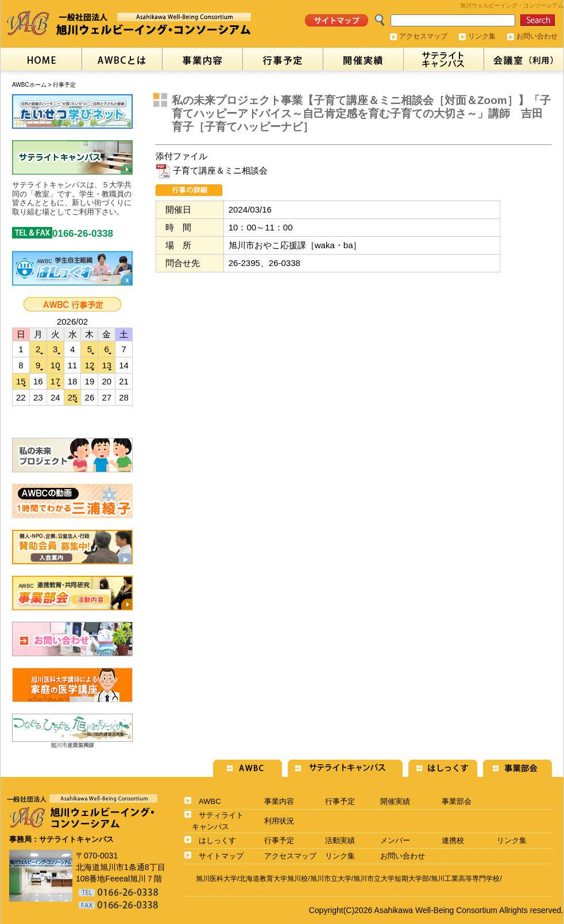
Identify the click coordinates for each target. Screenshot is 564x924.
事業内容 (279, 801)
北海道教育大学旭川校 (273, 879)
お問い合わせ (537, 36)
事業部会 (457, 801)
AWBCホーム (29, 85)
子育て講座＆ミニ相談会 (212, 170)
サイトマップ (221, 856)
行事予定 (64, 85)
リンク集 (482, 36)
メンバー (395, 840)
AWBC (210, 801)
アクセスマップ (423, 36)
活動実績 (340, 840)
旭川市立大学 (330, 879)
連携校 (453, 840)
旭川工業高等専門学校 (465, 879)
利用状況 (279, 821)
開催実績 (395, 801)
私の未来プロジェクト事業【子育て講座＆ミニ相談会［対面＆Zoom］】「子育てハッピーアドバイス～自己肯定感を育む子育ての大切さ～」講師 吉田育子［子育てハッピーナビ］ (361, 113)
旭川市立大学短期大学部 (391, 879)
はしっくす (217, 840)
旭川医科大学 (216, 879)
